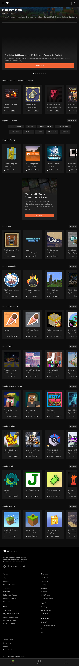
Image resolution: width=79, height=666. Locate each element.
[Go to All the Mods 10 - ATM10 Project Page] (11, 444)
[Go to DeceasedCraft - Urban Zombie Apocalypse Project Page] (32, 444)
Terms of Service (8, 639)
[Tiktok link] (8, 566)
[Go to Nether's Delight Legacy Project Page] (11, 99)
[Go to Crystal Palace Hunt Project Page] (32, 364)
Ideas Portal (44, 581)
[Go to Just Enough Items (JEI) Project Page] (32, 484)
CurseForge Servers (47, 598)
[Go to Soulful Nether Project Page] (32, 99)
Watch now (39, 65)
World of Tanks (8, 602)
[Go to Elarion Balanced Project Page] (54, 284)
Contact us (44, 613)
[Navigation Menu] (3, 3)
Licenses (5, 646)
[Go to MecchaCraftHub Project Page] (54, 364)
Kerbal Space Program (10, 595)
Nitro (42, 632)
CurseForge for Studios (48, 625)
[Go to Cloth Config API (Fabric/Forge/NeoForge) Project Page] (54, 484)
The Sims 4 (6, 588)
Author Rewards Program (11, 617)
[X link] (20, 566)
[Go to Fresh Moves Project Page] (32, 404)
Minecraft (6, 581)
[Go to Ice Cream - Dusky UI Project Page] (32, 324)
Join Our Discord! (46, 578)
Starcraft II (6, 591)
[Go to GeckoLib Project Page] (11, 484)
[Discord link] (16, 566)
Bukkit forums (45, 595)
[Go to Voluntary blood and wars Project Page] (32, 284)
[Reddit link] (24, 566)
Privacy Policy (7, 643)
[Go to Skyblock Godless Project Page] (54, 158)
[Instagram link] (4, 566)
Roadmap (44, 591)
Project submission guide (11, 613)
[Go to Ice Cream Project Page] (11, 324)
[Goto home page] (7, 3)
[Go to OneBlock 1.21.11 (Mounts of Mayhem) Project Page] (32, 524)
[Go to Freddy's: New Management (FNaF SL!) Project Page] (11, 364)
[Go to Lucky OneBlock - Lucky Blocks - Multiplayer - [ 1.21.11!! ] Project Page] (54, 524)
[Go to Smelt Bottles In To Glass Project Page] (11, 244)
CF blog (43, 585)
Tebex (42, 629)
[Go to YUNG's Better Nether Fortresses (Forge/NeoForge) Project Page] (54, 99)
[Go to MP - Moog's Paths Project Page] (32, 158)
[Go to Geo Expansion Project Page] (54, 244)
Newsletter (44, 588)
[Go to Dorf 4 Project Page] (32, 244)
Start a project (7, 610)
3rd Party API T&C (9, 624)
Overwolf (44, 622)
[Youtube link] (12, 566)
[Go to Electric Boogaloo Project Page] (11, 158)
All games (6, 578)
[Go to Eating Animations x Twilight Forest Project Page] (54, 324)
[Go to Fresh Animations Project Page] (11, 404)
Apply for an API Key (9, 620)
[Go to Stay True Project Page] (54, 404)
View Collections (39, 215)
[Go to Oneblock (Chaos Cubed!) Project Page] (11, 524)
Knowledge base (46, 607)
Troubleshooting (46, 610)
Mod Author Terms (8, 650)
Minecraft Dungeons (9, 598)
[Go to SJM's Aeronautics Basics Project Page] (11, 284)
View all (73, 226)
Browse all (72, 121)
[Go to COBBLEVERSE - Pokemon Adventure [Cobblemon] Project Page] (54, 444)
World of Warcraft (9, 585)
